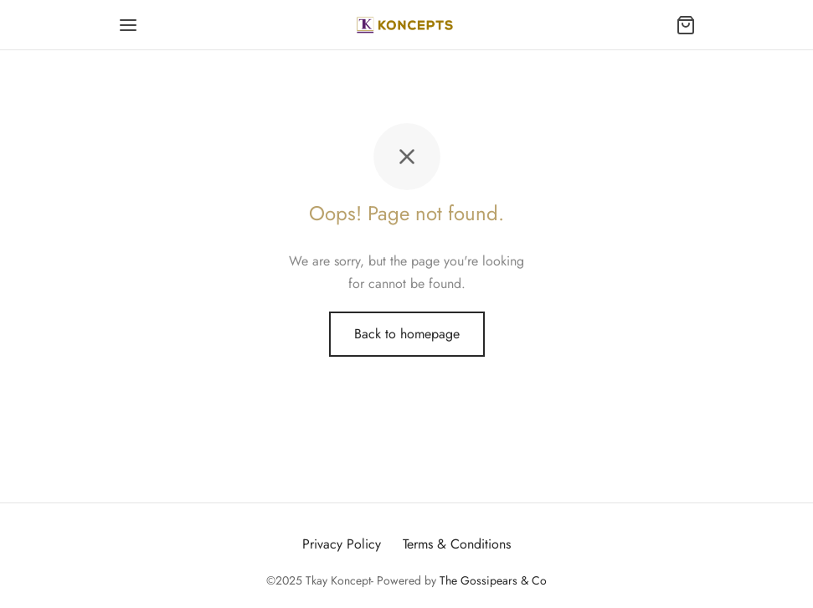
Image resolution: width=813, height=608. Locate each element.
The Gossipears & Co (493, 580)
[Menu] (128, 25)
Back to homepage (407, 333)
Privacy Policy (341, 544)
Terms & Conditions (457, 544)
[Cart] (686, 25)
